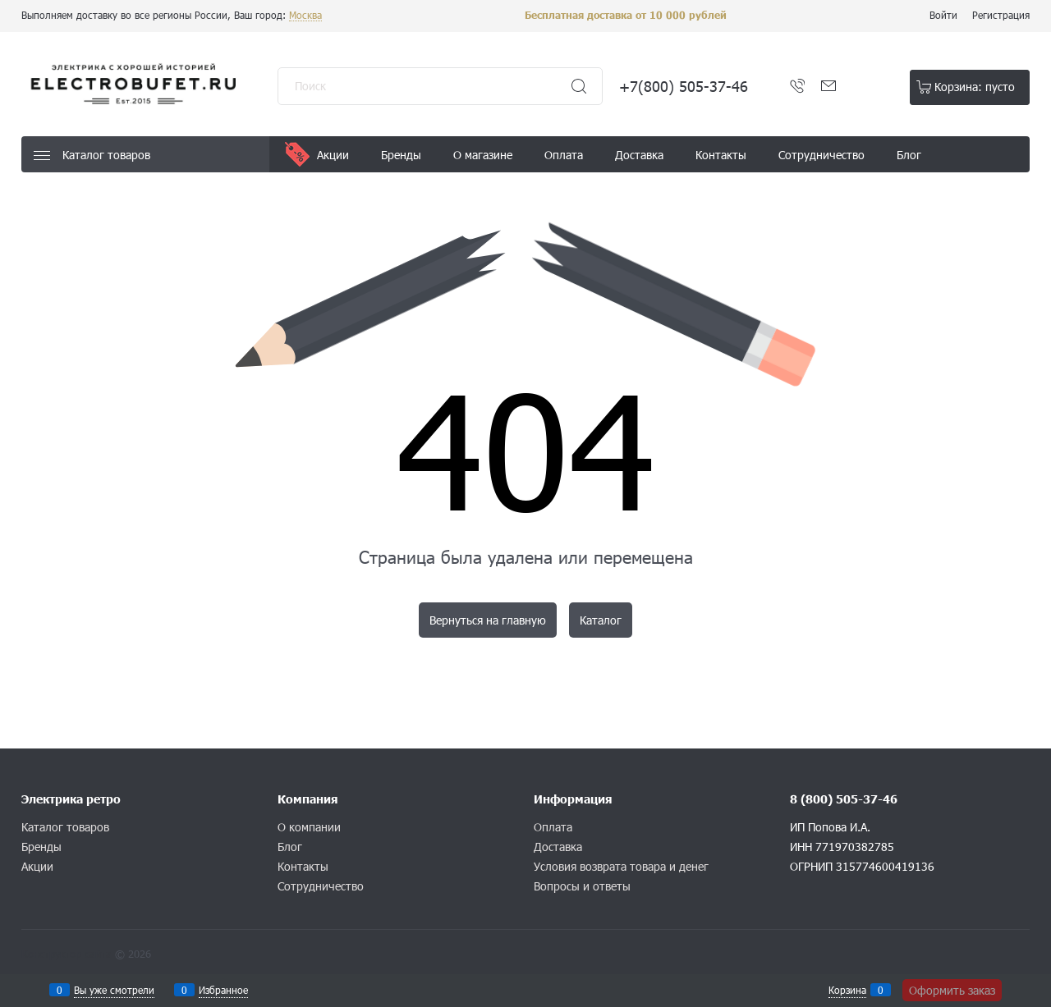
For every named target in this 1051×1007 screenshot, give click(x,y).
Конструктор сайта (66, 953)
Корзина (847, 989)
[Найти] (578, 86)
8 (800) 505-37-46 (843, 799)
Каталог (601, 620)
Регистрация (1001, 15)
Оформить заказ (952, 990)
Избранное (223, 989)
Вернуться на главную (487, 620)
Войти (943, 15)
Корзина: (974, 87)
